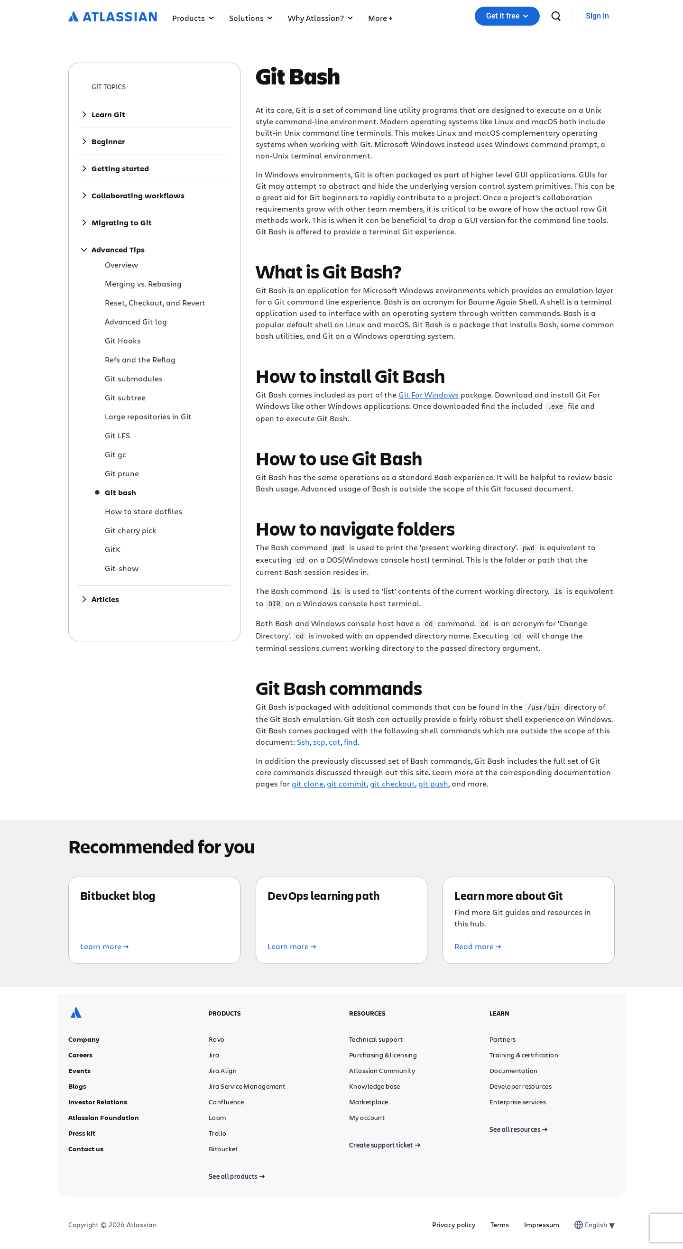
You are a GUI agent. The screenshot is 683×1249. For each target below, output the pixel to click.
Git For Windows (428, 394)
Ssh (303, 738)
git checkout (392, 780)
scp (319, 738)
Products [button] (193, 18)
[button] (380, 16)
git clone (307, 780)
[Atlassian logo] (112, 17)
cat (335, 738)
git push (433, 780)
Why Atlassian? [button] (320, 18)
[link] (597, 16)
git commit (347, 780)
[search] (555, 16)
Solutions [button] (251, 18)
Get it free (507, 15)
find (351, 738)
